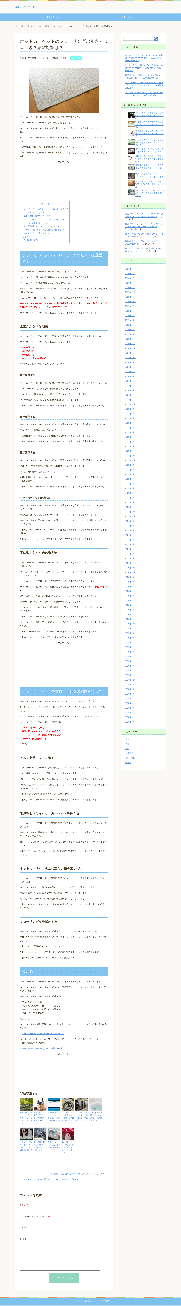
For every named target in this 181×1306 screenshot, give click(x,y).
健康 (127, 745)
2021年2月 (130, 559)
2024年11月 (130, 354)
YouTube (129, 740)
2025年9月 (130, 307)
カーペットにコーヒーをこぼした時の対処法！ (43, 1049)
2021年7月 (130, 536)
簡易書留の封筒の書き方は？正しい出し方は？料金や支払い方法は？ (149, 125)
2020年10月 (130, 578)
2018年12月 (130, 681)
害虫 (127, 749)
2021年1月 (130, 564)
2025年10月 (130, 302)
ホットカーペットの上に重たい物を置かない (44, 231)
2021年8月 (130, 531)
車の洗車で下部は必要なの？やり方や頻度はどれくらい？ (40, 1142)
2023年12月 (130, 405)
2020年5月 (130, 601)
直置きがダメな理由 (34, 213)
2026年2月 (130, 284)
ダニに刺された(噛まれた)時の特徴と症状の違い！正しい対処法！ (149, 185)
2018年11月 (130, 685)
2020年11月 (130, 573)
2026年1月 (130, 288)
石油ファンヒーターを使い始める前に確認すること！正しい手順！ (54, 1142)
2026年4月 (130, 274)
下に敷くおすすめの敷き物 (37, 217)
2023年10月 (130, 410)
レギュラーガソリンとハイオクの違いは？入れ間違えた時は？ (26, 1142)
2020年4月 (130, 606)
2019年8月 (130, 643)
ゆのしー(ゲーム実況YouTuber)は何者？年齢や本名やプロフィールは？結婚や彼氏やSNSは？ (144, 69)
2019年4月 (130, 662)
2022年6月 (130, 485)
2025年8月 (130, 312)
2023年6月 (130, 429)
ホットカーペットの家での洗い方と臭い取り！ (43, 1034)
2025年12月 (130, 293)
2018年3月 (130, 723)
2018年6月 (130, 709)
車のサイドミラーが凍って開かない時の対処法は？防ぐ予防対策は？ (149, 194)
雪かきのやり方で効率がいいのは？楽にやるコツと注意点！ (77, 1166)
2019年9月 (130, 639)
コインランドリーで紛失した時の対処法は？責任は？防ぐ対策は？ (81, 1116)
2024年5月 (130, 382)
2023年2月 (130, 447)
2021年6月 (130, 541)
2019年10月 (130, 634)
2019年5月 (130, 657)
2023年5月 (130, 433)
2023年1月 (130, 452)
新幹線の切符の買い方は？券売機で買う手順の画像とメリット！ (149, 168)
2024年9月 (130, 363)
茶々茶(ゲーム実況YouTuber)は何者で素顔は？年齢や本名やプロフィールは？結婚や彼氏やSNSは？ (144, 59)
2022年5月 (130, 489)
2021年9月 (130, 527)
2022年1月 (130, 508)
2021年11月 (130, 517)
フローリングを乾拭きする (37, 234)
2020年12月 (130, 569)
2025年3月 (130, 335)
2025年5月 (130, 326)
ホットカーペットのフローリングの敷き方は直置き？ (44, 210)
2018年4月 (130, 718)
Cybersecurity (131, 230)
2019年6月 (130, 653)
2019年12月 (130, 625)
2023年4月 (130, 438)
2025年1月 (130, 344)
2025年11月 (130, 298)
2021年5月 (130, 545)
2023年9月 (130, 415)
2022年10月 (130, 466)
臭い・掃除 (75, 59)
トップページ (53, 18)
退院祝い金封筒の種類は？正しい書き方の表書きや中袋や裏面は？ (149, 159)
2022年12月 (130, 457)
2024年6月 (130, 377)
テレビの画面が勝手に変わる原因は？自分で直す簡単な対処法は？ (149, 116)
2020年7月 (130, 592)
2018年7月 (130, 704)
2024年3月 (130, 391)
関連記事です (31, 241)
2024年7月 (130, 372)
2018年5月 (130, 713)
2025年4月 (130, 330)
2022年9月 (130, 471)
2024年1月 (130, 400)
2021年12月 (130, 513)
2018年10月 (130, 690)
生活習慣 (129, 754)
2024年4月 (130, 386)
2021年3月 (130, 555)
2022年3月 (130, 499)
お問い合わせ (128, 18)
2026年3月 (130, 279)
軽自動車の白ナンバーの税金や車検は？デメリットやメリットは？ (26, 1116)
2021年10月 (130, 522)
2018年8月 (130, 699)
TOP (24, 27)
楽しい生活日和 (31, 6)
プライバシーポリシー (83, 1294)
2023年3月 (130, 443)
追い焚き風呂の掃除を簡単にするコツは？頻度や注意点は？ (95, 1116)
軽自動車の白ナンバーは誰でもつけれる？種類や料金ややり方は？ (54, 1116)
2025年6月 (130, 321)
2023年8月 (130, 419)
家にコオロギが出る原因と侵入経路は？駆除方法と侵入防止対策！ (149, 134)
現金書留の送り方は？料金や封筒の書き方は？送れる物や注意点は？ (149, 143)
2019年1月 (130, 676)
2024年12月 (130, 349)
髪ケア (128, 763)
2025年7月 (130, 316)
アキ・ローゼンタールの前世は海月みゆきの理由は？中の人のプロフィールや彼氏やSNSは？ (144, 86)
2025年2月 (130, 340)
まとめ (25, 237)
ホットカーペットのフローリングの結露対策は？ (43, 220)
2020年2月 (130, 615)
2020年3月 (130, 611)
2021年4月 (130, 550)
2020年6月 (130, 597)
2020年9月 (130, 583)
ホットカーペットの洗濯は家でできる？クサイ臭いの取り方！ (52, 1172)
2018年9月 (130, 695)
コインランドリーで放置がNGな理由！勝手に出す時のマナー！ (68, 1116)
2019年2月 (130, 671)
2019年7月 (130, 648)
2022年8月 (130, 475)
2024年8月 (130, 368)
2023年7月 (130, 424)
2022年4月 (130, 494)
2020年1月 (130, 620)
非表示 (47, 205)
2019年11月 (130, 629)
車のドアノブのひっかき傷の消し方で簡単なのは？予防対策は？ (68, 1142)
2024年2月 (130, 396)
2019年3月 (130, 667)
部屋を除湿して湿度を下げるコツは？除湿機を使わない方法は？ (40, 1116)
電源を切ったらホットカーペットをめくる (43, 227)
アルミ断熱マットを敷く (36, 224)
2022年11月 (130, 461)
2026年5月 (130, 270)
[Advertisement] (64, 182)
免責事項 (106, 1294)
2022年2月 (130, 503)
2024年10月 (130, 358)
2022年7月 (130, 480)
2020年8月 (130, 587)
